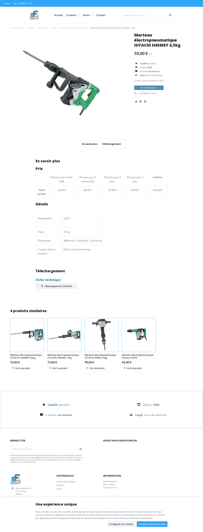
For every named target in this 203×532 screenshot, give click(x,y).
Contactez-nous (109, 487)
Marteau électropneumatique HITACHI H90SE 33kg (100, 356)
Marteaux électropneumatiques (74, 28)
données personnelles (95, 518)
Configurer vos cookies (121, 524)
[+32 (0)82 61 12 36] (23, 3)
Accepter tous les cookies (152, 524)
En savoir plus (149, 87)
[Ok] (81, 449)
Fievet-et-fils (16, 28)
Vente (86, 15)
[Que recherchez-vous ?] (147, 15)
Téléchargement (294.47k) (56, 286)
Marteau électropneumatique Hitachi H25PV (137, 356)
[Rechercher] (170, 15)
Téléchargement (111, 144)
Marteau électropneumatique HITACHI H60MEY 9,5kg (26, 356)
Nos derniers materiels (66, 481)
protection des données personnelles (58, 457)
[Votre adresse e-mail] (47, 449)
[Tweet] (136, 101)
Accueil (58, 15)
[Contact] (7, 3)
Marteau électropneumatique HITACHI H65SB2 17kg (63, 356)
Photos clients (109, 484)
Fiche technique (48, 280)
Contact (101, 15)
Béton (54, 28)
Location (71, 15)
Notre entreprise (110, 481)
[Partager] (140, 101)
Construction (43, 28)
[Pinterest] (145, 101)
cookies (146, 511)
